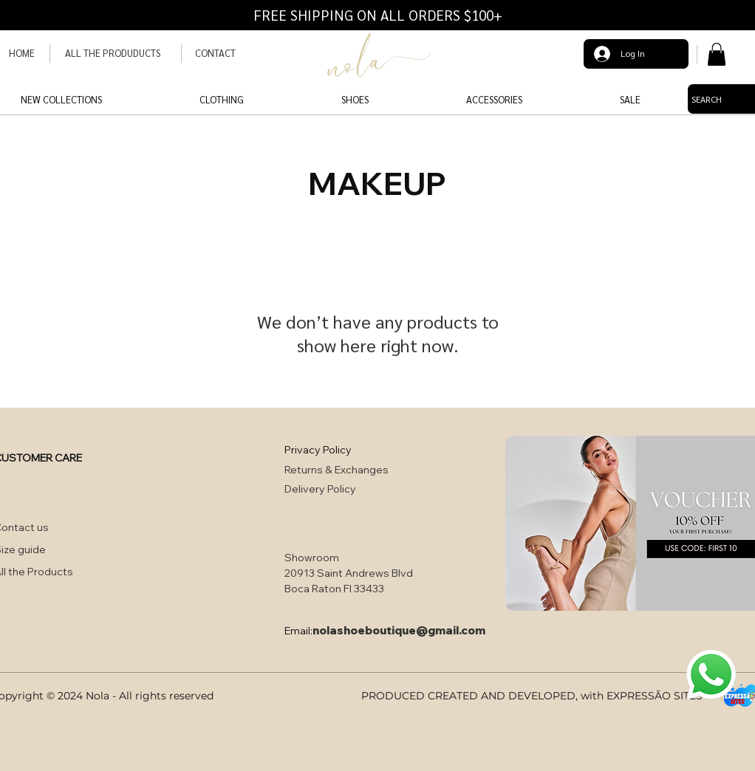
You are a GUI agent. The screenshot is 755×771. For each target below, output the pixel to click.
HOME (22, 53)
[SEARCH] (707, 99)
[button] (716, 54)
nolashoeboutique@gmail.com (398, 630)
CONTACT (215, 53)
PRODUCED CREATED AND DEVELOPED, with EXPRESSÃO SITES (532, 695)
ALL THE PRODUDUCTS (112, 53)
